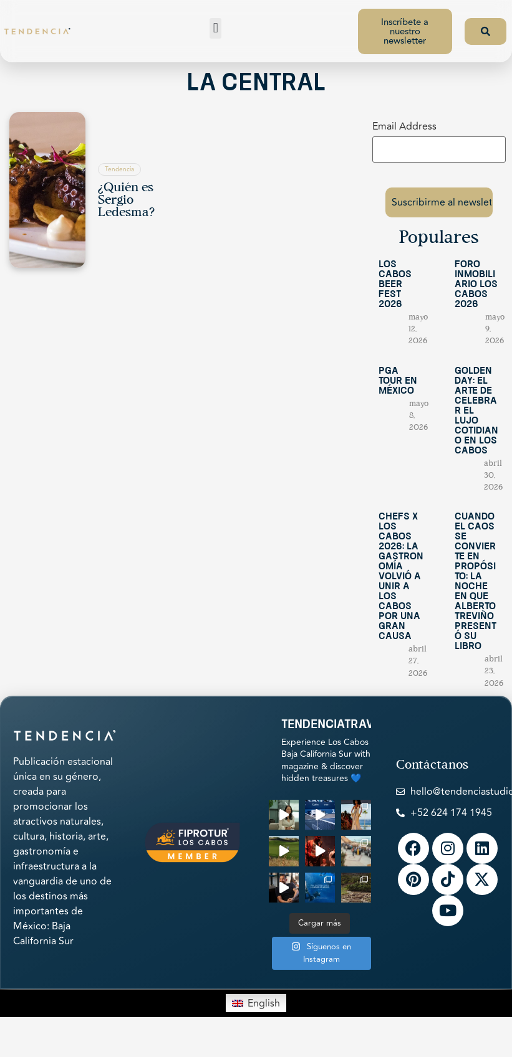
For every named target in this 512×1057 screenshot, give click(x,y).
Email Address (404, 126)
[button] (215, 28)
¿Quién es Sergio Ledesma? (126, 200)
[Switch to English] (256, 994)
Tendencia (119, 169)
